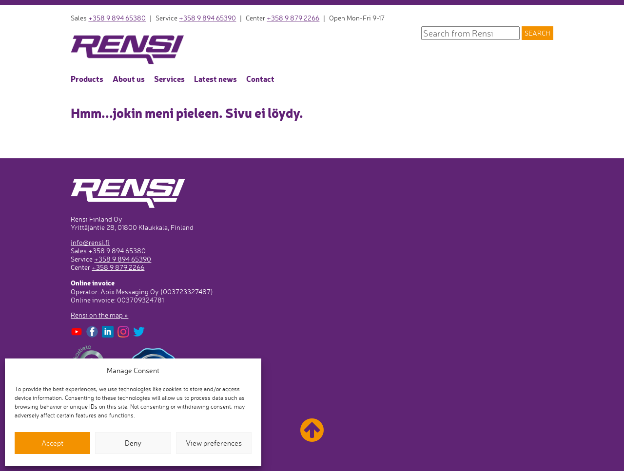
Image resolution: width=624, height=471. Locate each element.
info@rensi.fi (90, 242)
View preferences (214, 443)
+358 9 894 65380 (117, 18)
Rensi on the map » (99, 315)
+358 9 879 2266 (293, 18)
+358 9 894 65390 (207, 18)
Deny (133, 443)
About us (129, 78)
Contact (260, 78)
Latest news (215, 78)
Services (169, 78)
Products (87, 78)
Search (537, 33)
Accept (52, 443)
